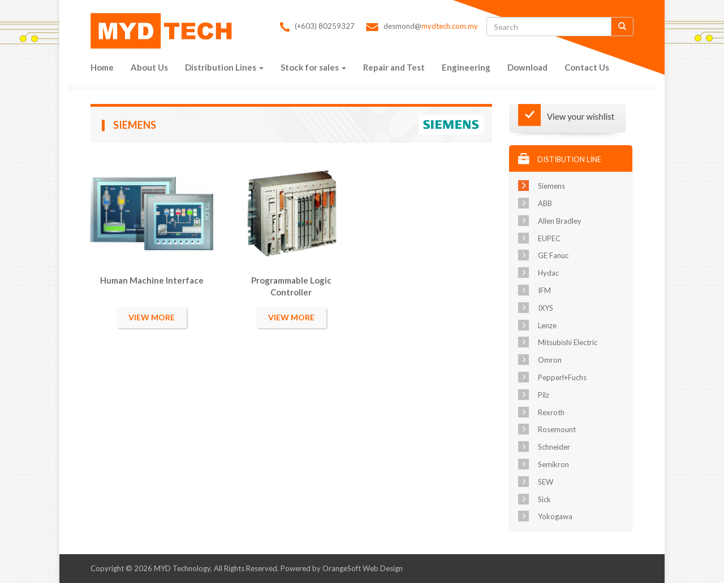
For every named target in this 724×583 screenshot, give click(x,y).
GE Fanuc (553, 255)
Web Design (383, 568)
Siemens (551, 185)
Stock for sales (313, 67)
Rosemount (557, 429)
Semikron (553, 464)
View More (151, 317)
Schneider (554, 446)
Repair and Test (394, 67)
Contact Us (586, 67)
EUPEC (549, 238)
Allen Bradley (559, 220)
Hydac (548, 272)
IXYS (545, 307)
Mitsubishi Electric (567, 342)
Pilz (543, 394)
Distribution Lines (224, 67)
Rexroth (551, 412)
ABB (545, 203)
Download (527, 67)
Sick (544, 499)
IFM (544, 290)
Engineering (466, 67)
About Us (149, 67)
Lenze (547, 325)
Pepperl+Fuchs (562, 377)
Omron (550, 359)
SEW (545, 481)
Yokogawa (555, 516)
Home (102, 67)
